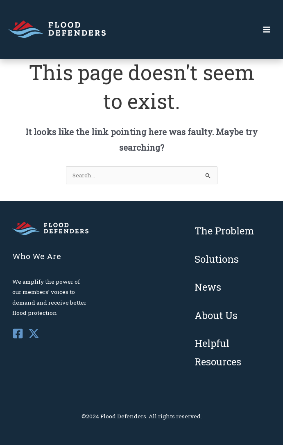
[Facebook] (17, 333)
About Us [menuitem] (216, 315)
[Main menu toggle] (266, 29)
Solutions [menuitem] (217, 259)
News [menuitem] (208, 287)
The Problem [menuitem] (224, 230)
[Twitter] (33, 333)
